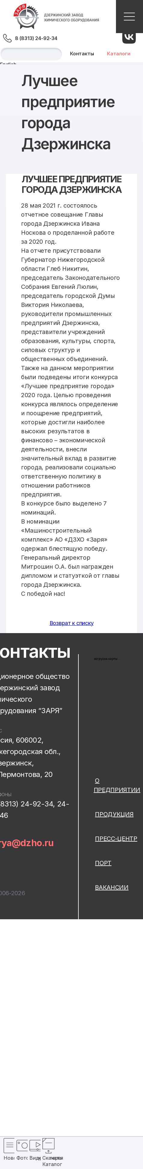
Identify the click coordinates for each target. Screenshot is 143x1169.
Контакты (82, 54)
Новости (7, 1158)
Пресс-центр (116, 838)
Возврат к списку (72, 623)
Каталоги (118, 54)
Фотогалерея (20, 1158)
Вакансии (111, 887)
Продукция (114, 814)
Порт (103, 863)
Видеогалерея (32, 1158)
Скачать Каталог (45, 1161)
